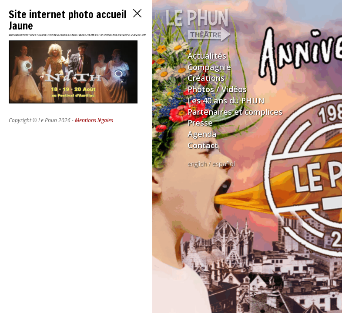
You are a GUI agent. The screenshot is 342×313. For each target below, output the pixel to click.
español (223, 164)
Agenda (202, 134)
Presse (200, 122)
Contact (203, 145)
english (197, 164)
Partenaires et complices (235, 112)
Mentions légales (94, 120)
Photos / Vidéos (217, 89)
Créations (206, 78)
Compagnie (209, 67)
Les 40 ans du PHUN (226, 100)
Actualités (207, 55)
